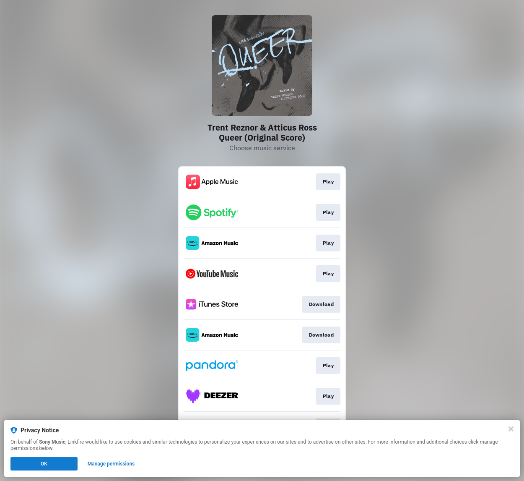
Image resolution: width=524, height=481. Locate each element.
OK (44, 464)
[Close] (511, 429)
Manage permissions (111, 464)
